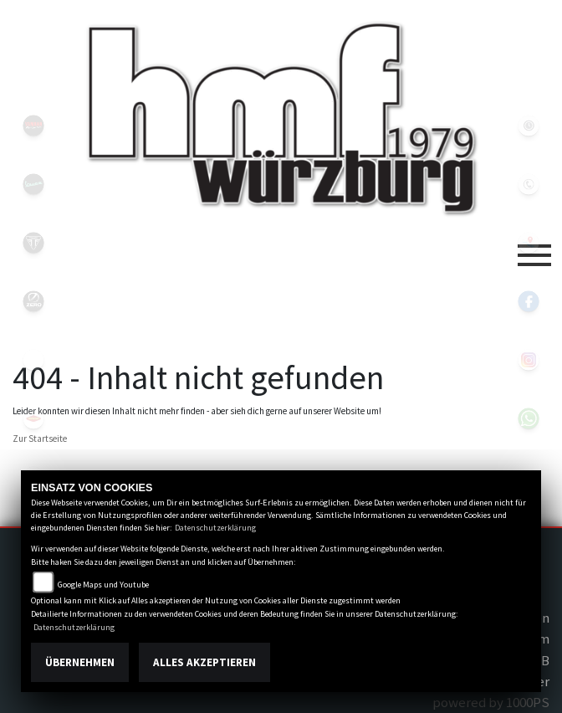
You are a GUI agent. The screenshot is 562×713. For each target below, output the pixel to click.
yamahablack (33, 125)
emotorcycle (33, 360)
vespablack (33, 184)
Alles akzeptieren (204, 662)
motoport (33, 418)
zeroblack (33, 301)
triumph (33, 243)
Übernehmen (80, 662)
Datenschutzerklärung (215, 527)
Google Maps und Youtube (103, 584)
